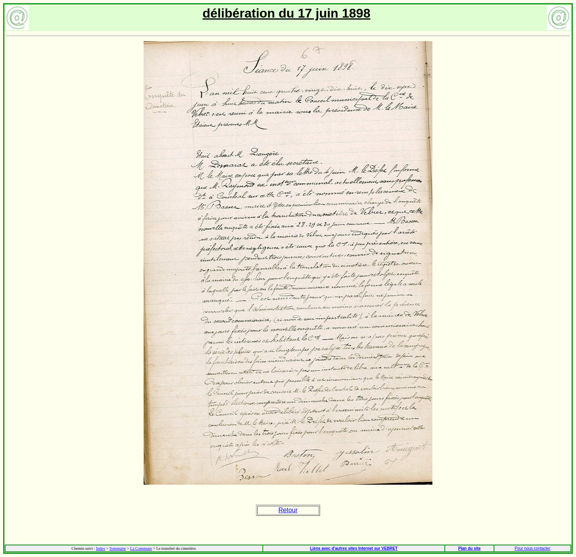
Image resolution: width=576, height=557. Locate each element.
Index (100, 548)
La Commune (141, 548)
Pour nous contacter (532, 548)
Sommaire (118, 548)
